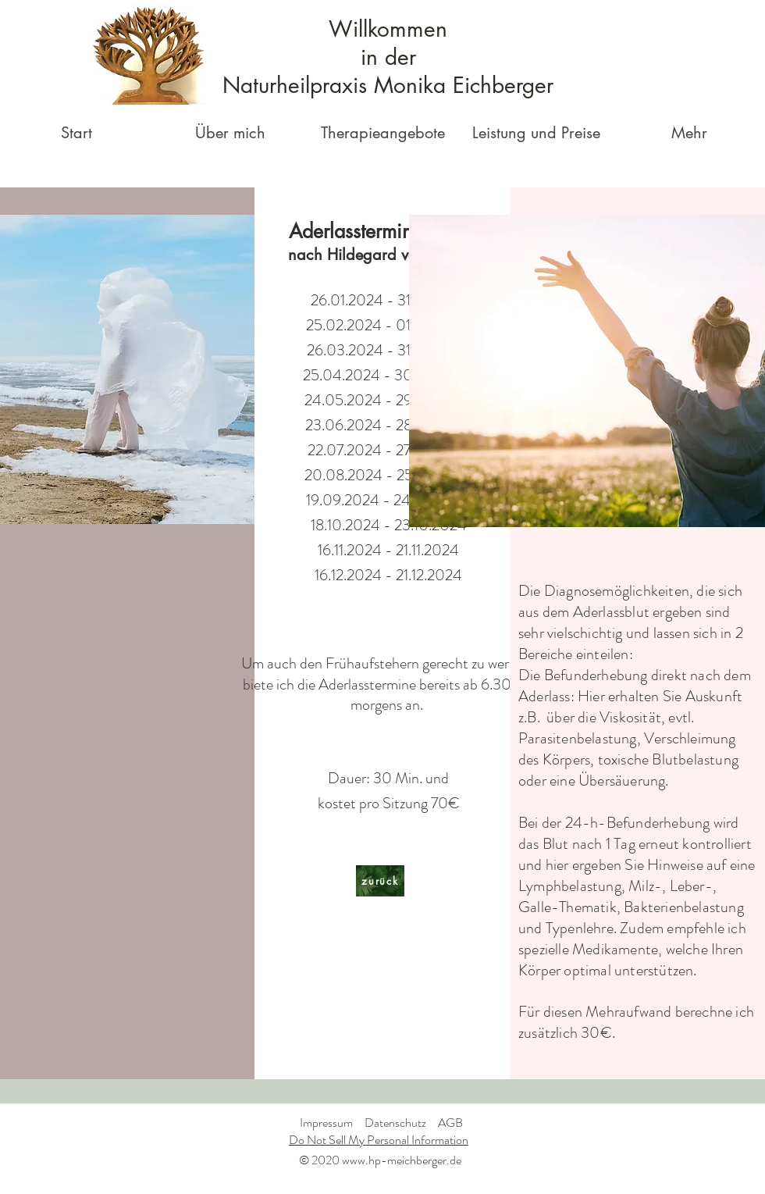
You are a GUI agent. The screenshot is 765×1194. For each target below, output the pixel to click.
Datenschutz (395, 1123)
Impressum (326, 1123)
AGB (450, 1123)
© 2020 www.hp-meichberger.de (380, 1160)
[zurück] (380, 880)
